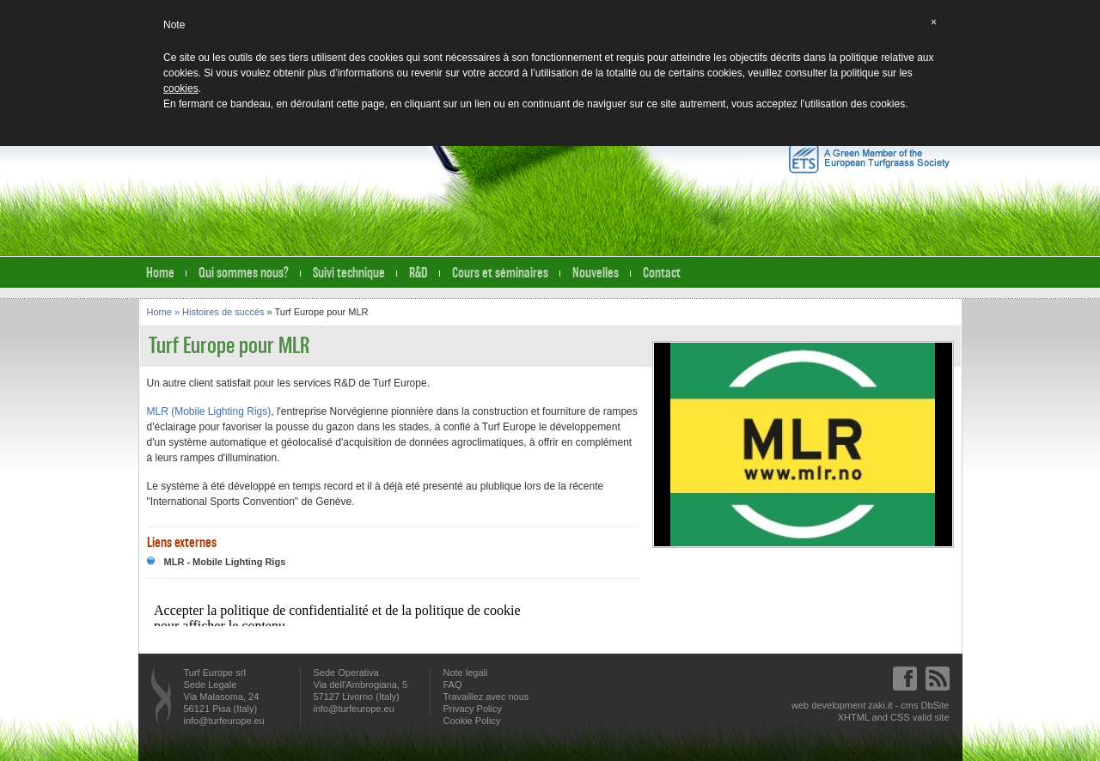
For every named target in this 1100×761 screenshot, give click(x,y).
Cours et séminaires (500, 272)
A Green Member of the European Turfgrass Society (869, 158)
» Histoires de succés (220, 312)
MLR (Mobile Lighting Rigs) (209, 411)
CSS (900, 717)
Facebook (905, 679)
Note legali (465, 672)
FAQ (452, 684)
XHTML (854, 717)
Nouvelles (595, 272)
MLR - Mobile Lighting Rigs (225, 562)
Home (160, 272)
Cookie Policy (472, 720)
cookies (181, 88)
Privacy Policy (472, 708)
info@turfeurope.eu (224, 720)
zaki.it (880, 705)
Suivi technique (349, 272)
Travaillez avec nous (486, 696)
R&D (418, 272)
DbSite (934, 705)
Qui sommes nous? (244, 272)
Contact (662, 272)
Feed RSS (938, 679)
